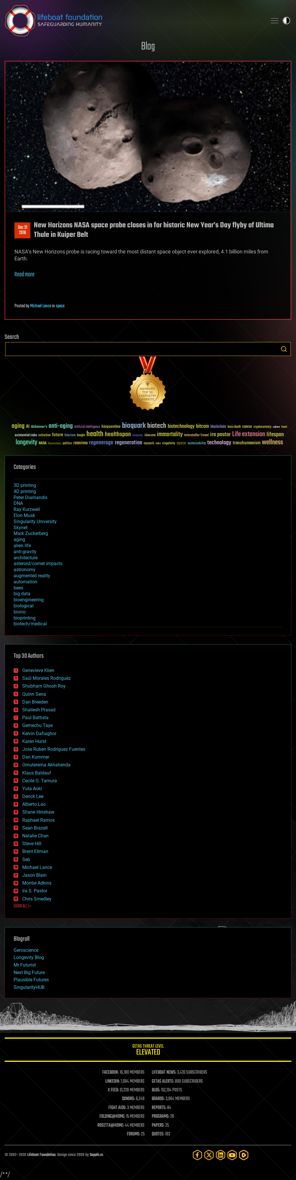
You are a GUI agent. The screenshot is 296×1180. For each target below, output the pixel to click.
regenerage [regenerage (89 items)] (101, 443)
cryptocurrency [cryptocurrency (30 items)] (262, 427)
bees (18, 588)
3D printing (25, 485)
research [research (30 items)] (149, 443)
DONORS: (128, 1099)
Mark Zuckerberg (31, 533)
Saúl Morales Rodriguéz (46, 678)
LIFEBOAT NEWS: (164, 1072)
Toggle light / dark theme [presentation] (286, 20)
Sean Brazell (35, 828)
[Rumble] (243, 1155)
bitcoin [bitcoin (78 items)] (202, 426)
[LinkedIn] (220, 1155)
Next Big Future (29, 972)
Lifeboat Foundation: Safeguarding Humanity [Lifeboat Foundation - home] (133, 20)
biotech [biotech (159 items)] (156, 426)
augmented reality (32, 575)
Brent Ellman (35, 851)
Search (284, 349)
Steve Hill (31, 843)
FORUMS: (133, 1134)
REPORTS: (159, 1108)
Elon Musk (24, 515)
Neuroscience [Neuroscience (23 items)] (54, 443)
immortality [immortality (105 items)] (170, 434)
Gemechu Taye (37, 725)
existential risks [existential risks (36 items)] (26, 435)
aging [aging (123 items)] (18, 426)
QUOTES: (158, 1134)
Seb (26, 859)
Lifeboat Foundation (41, 1155)
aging (19, 539)
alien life (22, 545)
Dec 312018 (22, 230)
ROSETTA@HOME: (110, 1125)
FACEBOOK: (110, 1072)
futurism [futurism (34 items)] (69, 436)
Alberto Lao (34, 804)
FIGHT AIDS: (117, 1108)
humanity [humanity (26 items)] (137, 435)
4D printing (25, 491)
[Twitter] (209, 1155)
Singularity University (35, 521)
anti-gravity (25, 551)
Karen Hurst (34, 741)
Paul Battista (35, 717)
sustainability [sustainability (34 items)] (197, 444)
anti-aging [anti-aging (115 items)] (61, 426)
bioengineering (29, 599)
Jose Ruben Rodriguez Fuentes (53, 749)
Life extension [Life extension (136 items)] (248, 434)
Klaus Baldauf (36, 773)
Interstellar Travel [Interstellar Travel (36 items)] (196, 435)
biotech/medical (30, 623)
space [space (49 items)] (181, 443)
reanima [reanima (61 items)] (80, 443)
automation (25, 581)
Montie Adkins (36, 883)
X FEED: (113, 1090)
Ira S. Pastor (34, 891)
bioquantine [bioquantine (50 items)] (111, 426)
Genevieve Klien (38, 670)
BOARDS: (158, 1099)
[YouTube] (232, 1155)
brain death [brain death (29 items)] (234, 427)
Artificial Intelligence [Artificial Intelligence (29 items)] (87, 427)
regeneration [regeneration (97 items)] (128, 442)
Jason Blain (34, 875)
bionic (20, 612)
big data (22, 593)
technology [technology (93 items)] (219, 443)
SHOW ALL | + (22, 906)
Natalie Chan (35, 836)
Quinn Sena (34, 694)
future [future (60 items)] (57, 435)
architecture (26, 557)
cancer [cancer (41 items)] (247, 427)
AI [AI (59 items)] (27, 427)
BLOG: (156, 1090)
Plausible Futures (31, 979)
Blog (148, 47)
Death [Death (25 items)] (284, 427)
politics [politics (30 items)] (67, 443)
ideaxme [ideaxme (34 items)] (150, 436)
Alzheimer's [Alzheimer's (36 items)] (39, 427)
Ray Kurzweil (27, 509)
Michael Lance (40, 306)
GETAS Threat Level (148, 1051)
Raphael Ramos (38, 820)
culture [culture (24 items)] (276, 427)
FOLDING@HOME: (112, 1116)
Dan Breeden (35, 702)
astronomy (25, 569)
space (60, 306)
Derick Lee (32, 796)
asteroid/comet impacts (38, 563)
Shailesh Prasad (39, 710)
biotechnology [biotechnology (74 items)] (181, 426)
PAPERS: (158, 1125)
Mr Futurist (25, 965)
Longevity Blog (29, 957)
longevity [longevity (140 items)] (26, 442)
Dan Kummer (35, 757)
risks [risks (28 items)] (158, 443)
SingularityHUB (29, 987)
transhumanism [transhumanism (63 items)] (246, 443)
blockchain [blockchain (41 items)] (218, 427)
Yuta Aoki (32, 788)
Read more (24, 275)
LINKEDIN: (112, 1081)
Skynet (20, 527)
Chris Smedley (36, 899)
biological (24, 606)
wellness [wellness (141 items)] (272, 442)
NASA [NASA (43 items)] (43, 443)
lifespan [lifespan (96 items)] (275, 434)
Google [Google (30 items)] (81, 435)
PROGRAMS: (160, 1116)
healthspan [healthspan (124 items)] (118, 434)
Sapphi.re (96, 1155)
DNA (18, 503)
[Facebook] (197, 1155)
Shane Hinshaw (38, 812)
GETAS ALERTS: (163, 1081)
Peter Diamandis (30, 497)
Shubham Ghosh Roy (44, 686)
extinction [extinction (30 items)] (44, 435)
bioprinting (25, 618)
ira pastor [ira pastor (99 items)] (220, 434)
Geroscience (26, 950)
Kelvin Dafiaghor (39, 733)
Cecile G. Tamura (39, 780)
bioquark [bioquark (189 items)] (134, 426)
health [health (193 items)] (94, 434)
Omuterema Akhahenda (46, 765)
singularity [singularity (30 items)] (168, 443)
